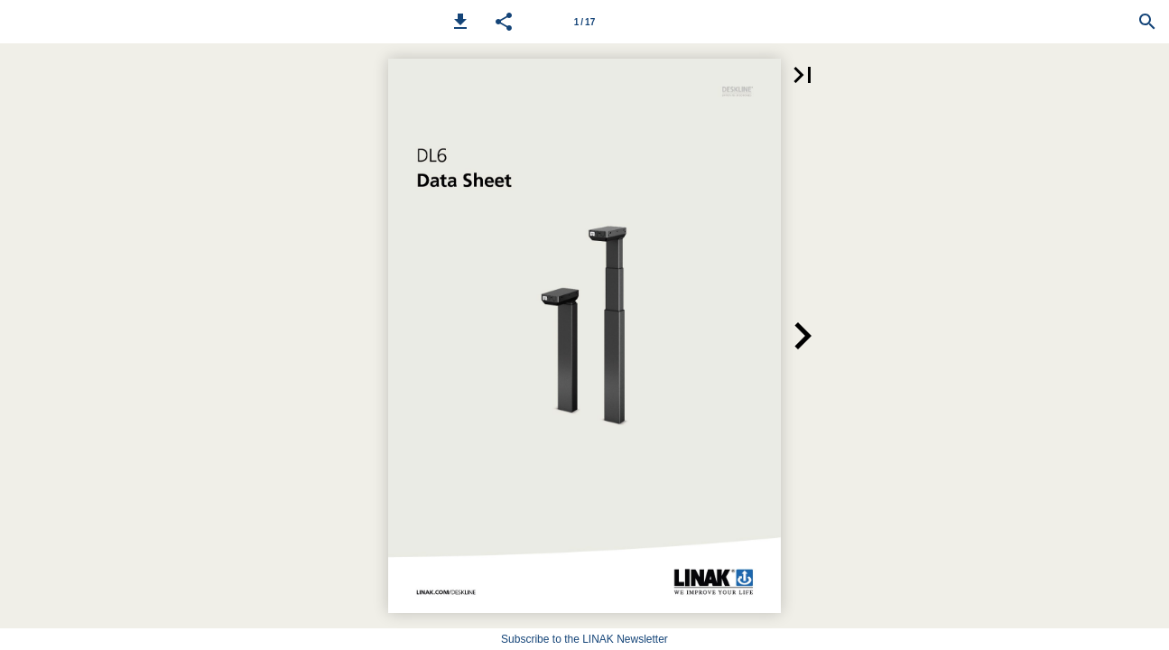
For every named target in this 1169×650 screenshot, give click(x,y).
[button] (460, 21)
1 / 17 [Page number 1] (584, 22)
